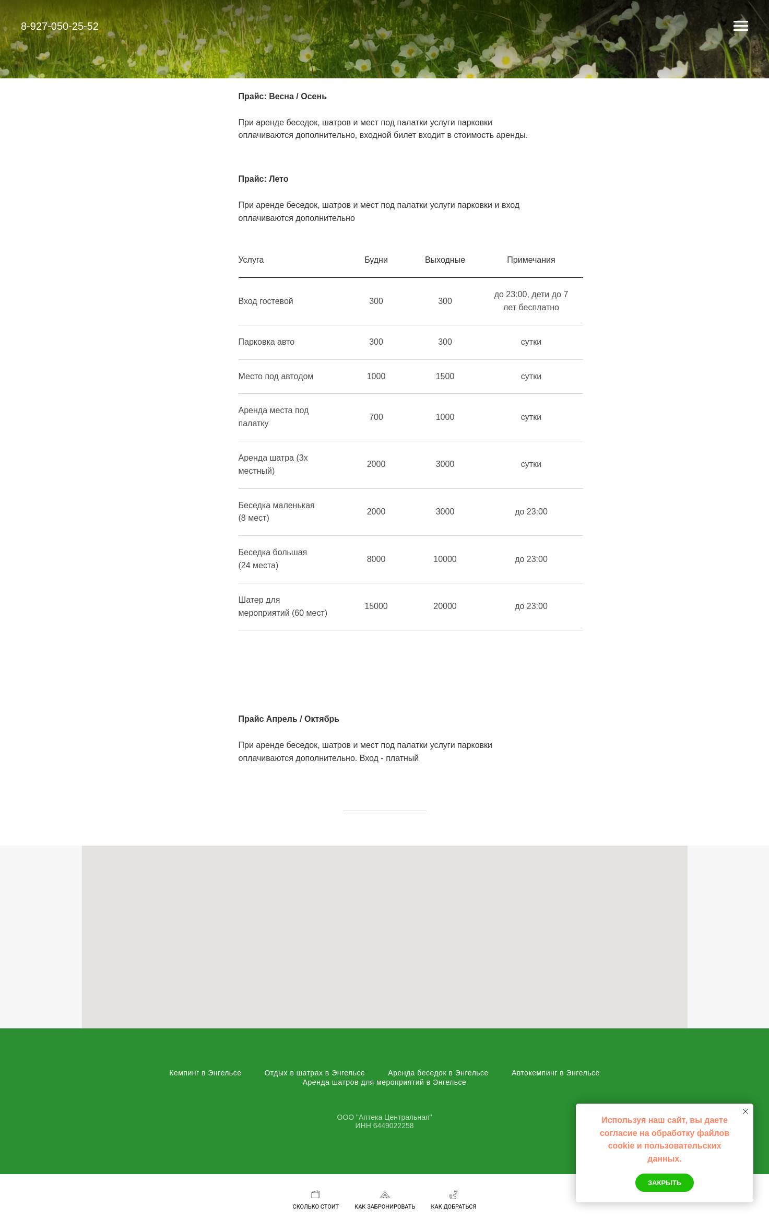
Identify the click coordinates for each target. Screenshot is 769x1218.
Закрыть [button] (664, 1183)
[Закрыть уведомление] (745, 1111)
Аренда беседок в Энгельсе (438, 1073)
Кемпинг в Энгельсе (205, 1073)
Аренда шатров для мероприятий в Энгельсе (385, 1082)
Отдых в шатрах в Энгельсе (314, 1073)
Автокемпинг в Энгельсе (556, 1073)
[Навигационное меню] (740, 26)
